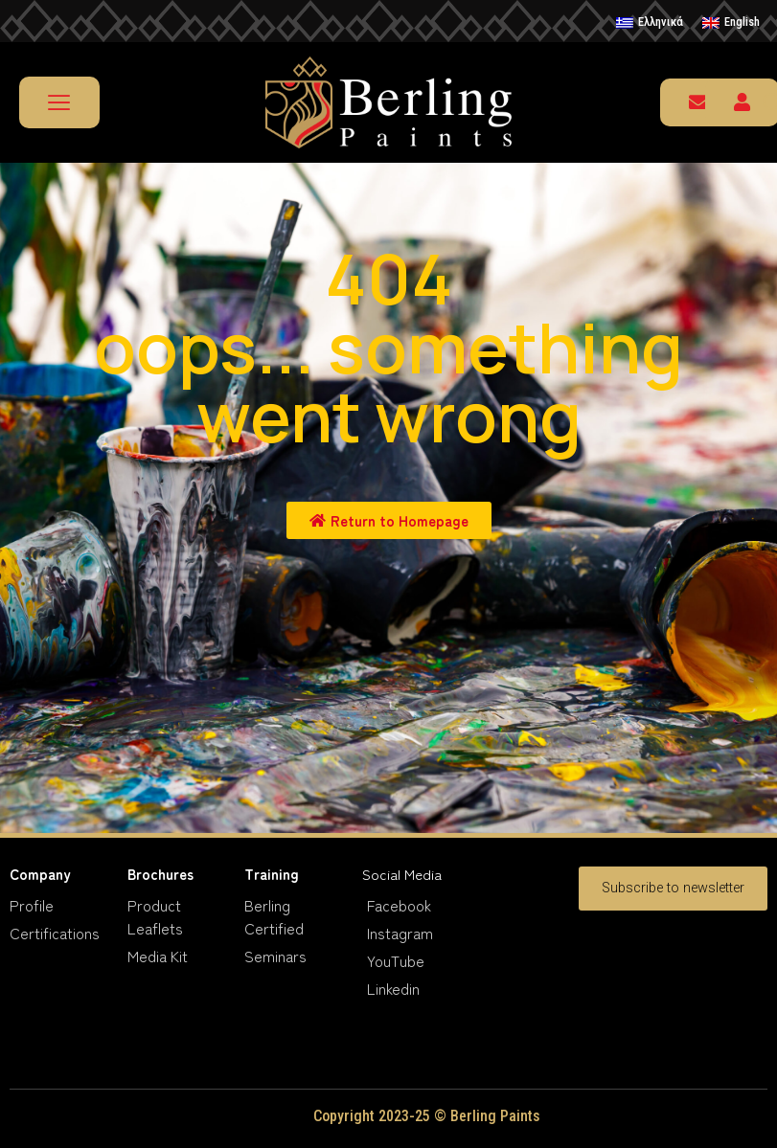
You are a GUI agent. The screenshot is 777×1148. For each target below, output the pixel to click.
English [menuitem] (742, 21)
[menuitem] (649, 22)
